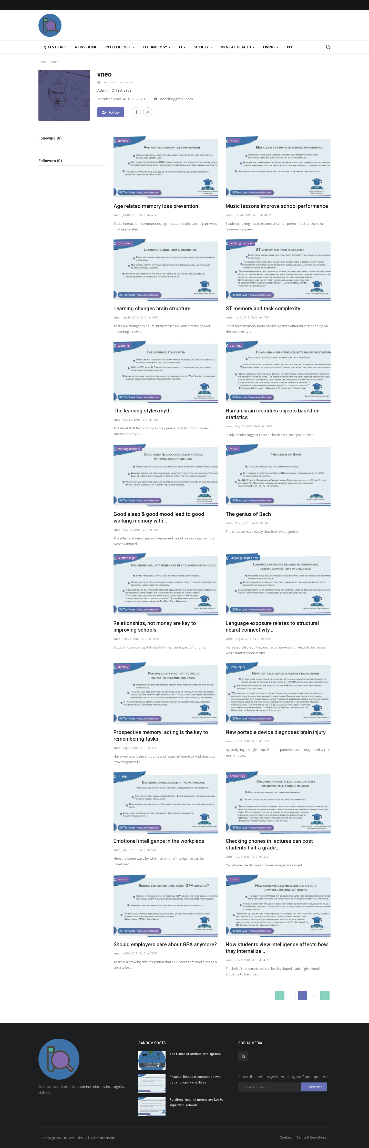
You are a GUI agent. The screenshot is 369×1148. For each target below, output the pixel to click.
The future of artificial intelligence (195, 1054)
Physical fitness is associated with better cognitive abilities (195, 1079)
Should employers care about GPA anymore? (165, 944)
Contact (286, 1137)
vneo (117, 215)
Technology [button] (156, 47)
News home (86, 47)
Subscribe (314, 1087)
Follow (111, 112)
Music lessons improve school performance (277, 206)
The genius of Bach (248, 514)
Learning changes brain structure (152, 308)
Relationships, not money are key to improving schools (155, 626)
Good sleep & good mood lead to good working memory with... (159, 517)
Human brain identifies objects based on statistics (273, 414)
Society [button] (203, 47)
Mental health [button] (237, 47)
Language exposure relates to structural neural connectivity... (272, 626)
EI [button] (182, 47)
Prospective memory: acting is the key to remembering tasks (161, 735)
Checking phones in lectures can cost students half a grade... (269, 844)
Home (42, 62)
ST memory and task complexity (263, 308)
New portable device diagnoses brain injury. (276, 732)
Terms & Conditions (312, 1137)
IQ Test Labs (55, 47)
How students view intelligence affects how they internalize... (277, 947)
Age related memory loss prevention (156, 206)
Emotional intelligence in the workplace (159, 841)
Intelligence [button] (119, 47)
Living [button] (270, 47)
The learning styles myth (142, 411)
